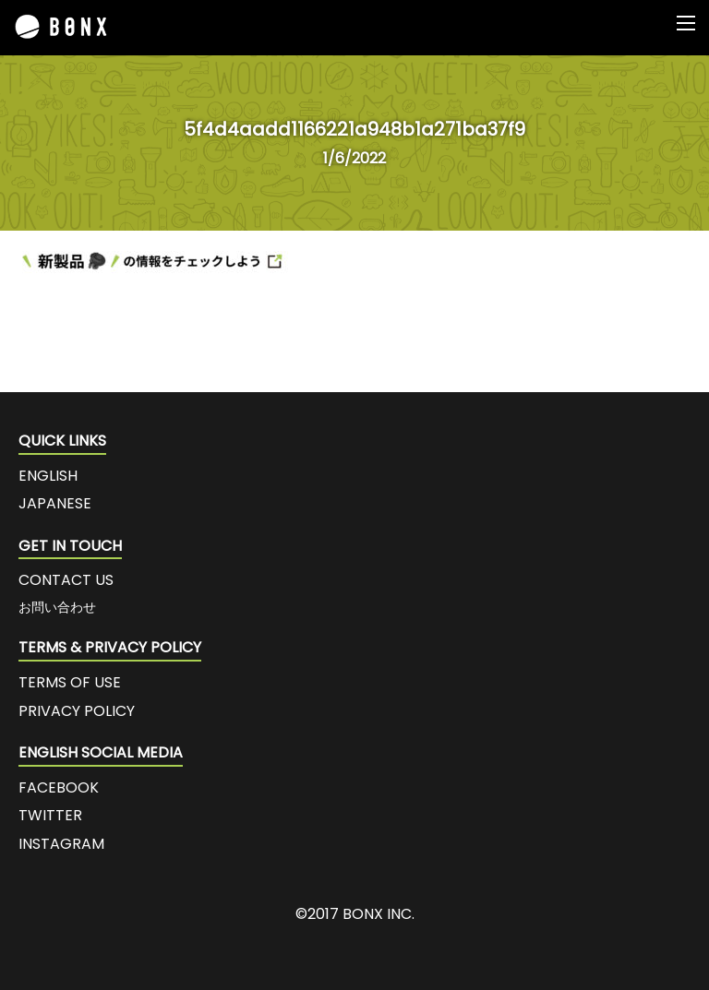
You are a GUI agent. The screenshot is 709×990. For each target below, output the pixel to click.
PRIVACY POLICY (76, 711)
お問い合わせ (57, 607)
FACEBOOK (58, 787)
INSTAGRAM (61, 843)
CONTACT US (66, 579)
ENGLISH (48, 475)
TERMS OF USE (69, 682)
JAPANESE (54, 503)
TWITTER (50, 815)
